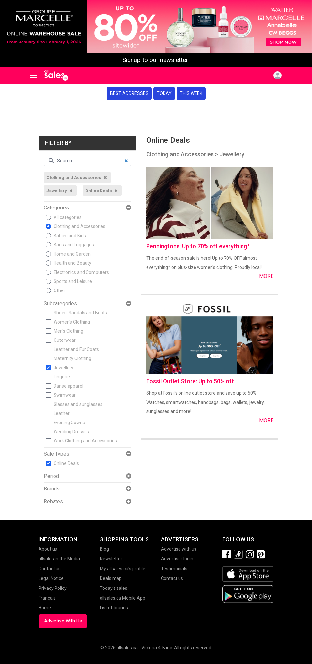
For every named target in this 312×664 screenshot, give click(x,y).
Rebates (53, 502)
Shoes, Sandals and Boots (80, 312)
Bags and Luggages (74, 244)
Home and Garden (72, 254)
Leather (62, 413)
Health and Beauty (72, 263)
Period (51, 476)
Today (164, 93)
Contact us (50, 568)
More (266, 276)
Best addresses (129, 93)
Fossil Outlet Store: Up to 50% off (190, 381)
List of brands (114, 607)
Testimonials (174, 568)
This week (191, 93)
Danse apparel (68, 386)
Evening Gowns (69, 422)
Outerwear (65, 340)
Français (47, 598)
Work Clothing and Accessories (85, 440)
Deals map (111, 578)
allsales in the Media (59, 558)
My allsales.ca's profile (122, 568)
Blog (104, 549)
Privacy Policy (53, 588)
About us (48, 549)
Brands (52, 489)
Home (45, 607)
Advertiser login (177, 558)
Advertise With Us (63, 621)
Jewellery (63, 367)
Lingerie (62, 376)
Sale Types (56, 454)
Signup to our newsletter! (156, 60)
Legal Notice (51, 578)
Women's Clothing (72, 321)
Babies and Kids (70, 235)
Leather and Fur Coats (76, 349)
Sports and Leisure (73, 281)
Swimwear (65, 395)
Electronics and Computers (81, 272)
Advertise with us (178, 549)
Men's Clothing (68, 331)
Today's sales (113, 588)
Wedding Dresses (71, 431)
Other (59, 290)
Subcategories (60, 304)
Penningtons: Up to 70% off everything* (198, 246)
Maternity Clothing (72, 358)
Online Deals (66, 463)
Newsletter (111, 558)
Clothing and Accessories (79, 226)
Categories (56, 208)
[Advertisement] (156, 118)
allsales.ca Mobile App (122, 598)
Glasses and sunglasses (78, 404)
